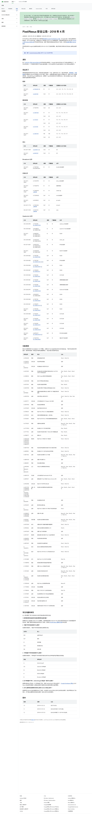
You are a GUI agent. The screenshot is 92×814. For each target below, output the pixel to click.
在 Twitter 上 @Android (49, 798)
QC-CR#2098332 (37, 339)
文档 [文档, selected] (13, 1)
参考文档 (53, 8)
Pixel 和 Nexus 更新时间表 (56, 622)
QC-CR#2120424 (37, 329)
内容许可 (33, 719)
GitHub (21, 811)
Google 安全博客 (47, 804)
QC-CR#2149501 (36, 310)
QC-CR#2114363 (36, 281)
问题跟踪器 (70, 811)
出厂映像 (22, 806)
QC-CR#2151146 (36, 261)
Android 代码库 (23, 798)
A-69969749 (35, 153)
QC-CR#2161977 (36, 271)
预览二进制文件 (23, 804)
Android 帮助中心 (71, 798)
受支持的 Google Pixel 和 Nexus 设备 (51, 39)
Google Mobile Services (73, 806)
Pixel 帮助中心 (71, 800)
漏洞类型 (71, 72)
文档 (3, 5)
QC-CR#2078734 (37, 334)
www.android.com (72, 804)
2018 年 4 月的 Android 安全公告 (33, 62)
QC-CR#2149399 (36, 266)
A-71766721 (35, 119)
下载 (21, 802)
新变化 (3, 8)
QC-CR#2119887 (36, 320)
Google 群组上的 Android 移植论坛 (51, 811)
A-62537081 (35, 94)
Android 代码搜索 (23, 1)
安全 (31, 26)
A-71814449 (35, 89)
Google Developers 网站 (34, 53)
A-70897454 (36, 112)
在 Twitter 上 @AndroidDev (49, 800)
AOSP (24, 26)
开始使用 (10, 8)
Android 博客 (46, 802)
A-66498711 (35, 149)
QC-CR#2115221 (36, 276)
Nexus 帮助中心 (71, 802)
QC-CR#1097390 (37, 225)
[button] (8, 11)
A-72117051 (35, 126)
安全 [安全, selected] (17, 8)
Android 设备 (39, 8)
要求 (21, 800)
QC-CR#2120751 (36, 324)
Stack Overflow (71, 809)
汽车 (47, 8)
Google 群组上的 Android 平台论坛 (51, 806)
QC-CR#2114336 (36, 286)
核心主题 (23, 8)
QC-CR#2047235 (37, 291)
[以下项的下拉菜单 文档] (15, 1)
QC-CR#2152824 (36, 300)
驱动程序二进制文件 (24, 809)
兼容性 (30, 8)
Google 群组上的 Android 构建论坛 (51, 809)
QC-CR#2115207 (36, 315)
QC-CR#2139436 (36, 257)
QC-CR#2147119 (36, 305)
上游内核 (35, 192)
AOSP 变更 (44, 20)
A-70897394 (36, 133)
